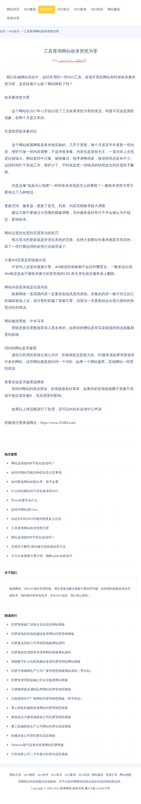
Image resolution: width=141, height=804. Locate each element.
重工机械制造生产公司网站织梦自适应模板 (41, 726)
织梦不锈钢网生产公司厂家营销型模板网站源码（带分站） (52, 671)
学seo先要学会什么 (24, 500)
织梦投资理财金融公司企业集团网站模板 (39, 680)
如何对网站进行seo (24, 509)
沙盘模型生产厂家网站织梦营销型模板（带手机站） (47, 698)
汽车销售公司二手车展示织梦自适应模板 (39, 754)
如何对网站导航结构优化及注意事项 (36, 472)
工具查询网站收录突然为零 (30, 528)
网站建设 (113, 9)
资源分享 (13, 18)
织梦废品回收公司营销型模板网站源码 (38, 643)
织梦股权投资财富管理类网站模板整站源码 (41, 652)
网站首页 (13, 9)
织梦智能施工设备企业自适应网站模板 (38, 624)
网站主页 (15, 774)
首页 (2, 31)
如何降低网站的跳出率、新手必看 (34, 482)
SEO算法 (63, 9)
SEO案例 (80, 9)
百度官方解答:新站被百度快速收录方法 (38, 546)
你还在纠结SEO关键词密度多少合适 (36, 519)
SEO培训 (97, 9)
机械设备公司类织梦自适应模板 (33, 735)
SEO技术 (46, 9)
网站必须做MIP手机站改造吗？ (33, 463)
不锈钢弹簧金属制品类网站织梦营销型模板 (41, 689)
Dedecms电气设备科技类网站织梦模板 (37, 745)
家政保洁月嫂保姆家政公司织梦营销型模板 (41, 717)
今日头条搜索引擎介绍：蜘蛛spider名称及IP (41, 556)
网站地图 (125, 774)
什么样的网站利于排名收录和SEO (34, 491)
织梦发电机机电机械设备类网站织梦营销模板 (42, 634)
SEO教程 (30, 9)
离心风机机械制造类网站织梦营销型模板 (39, 708)
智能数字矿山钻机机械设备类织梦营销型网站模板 (46, 661)
